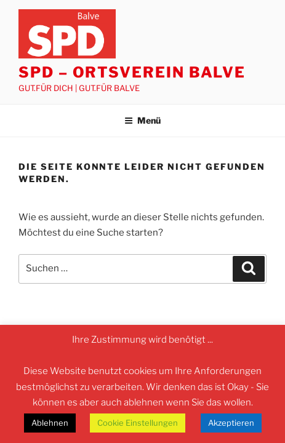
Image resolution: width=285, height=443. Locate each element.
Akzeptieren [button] (231, 423)
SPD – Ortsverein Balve (132, 72)
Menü (142, 120)
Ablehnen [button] (49, 423)
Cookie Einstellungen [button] (137, 423)
